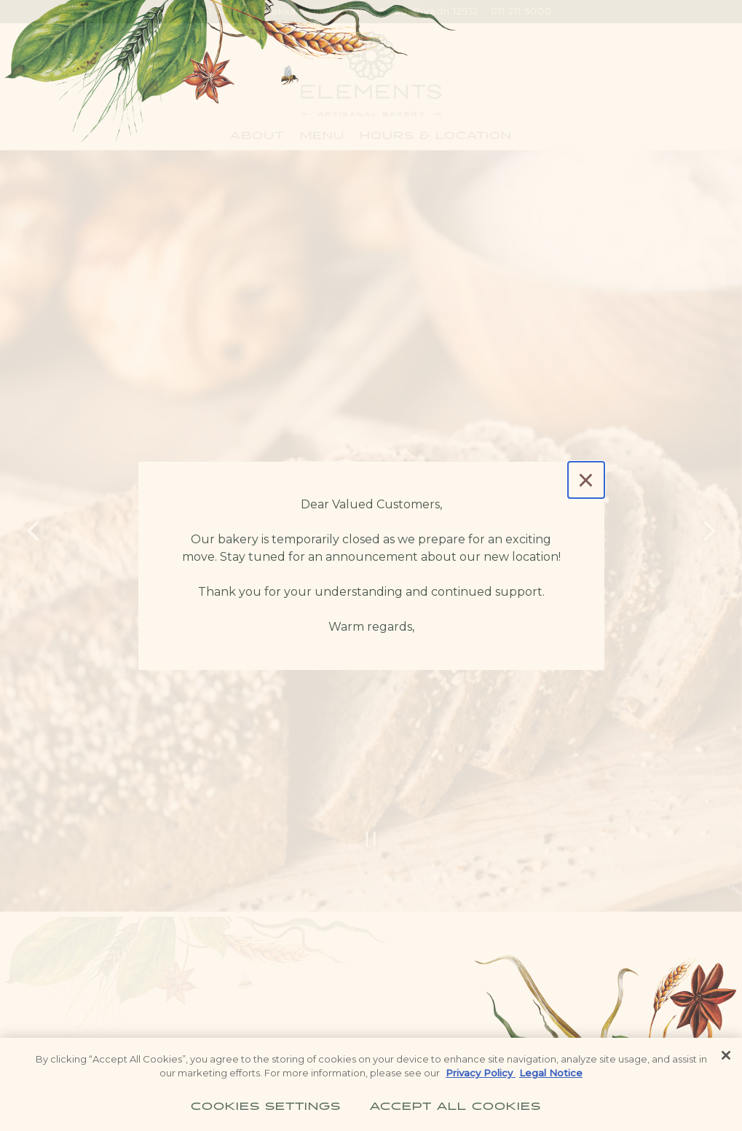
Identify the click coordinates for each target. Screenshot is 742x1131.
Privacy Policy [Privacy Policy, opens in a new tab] (481, 1073)
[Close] (586, 480)
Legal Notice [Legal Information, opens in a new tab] (551, 1073)
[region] (371, 1084)
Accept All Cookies (455, 1103)
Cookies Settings (266, 1103)
